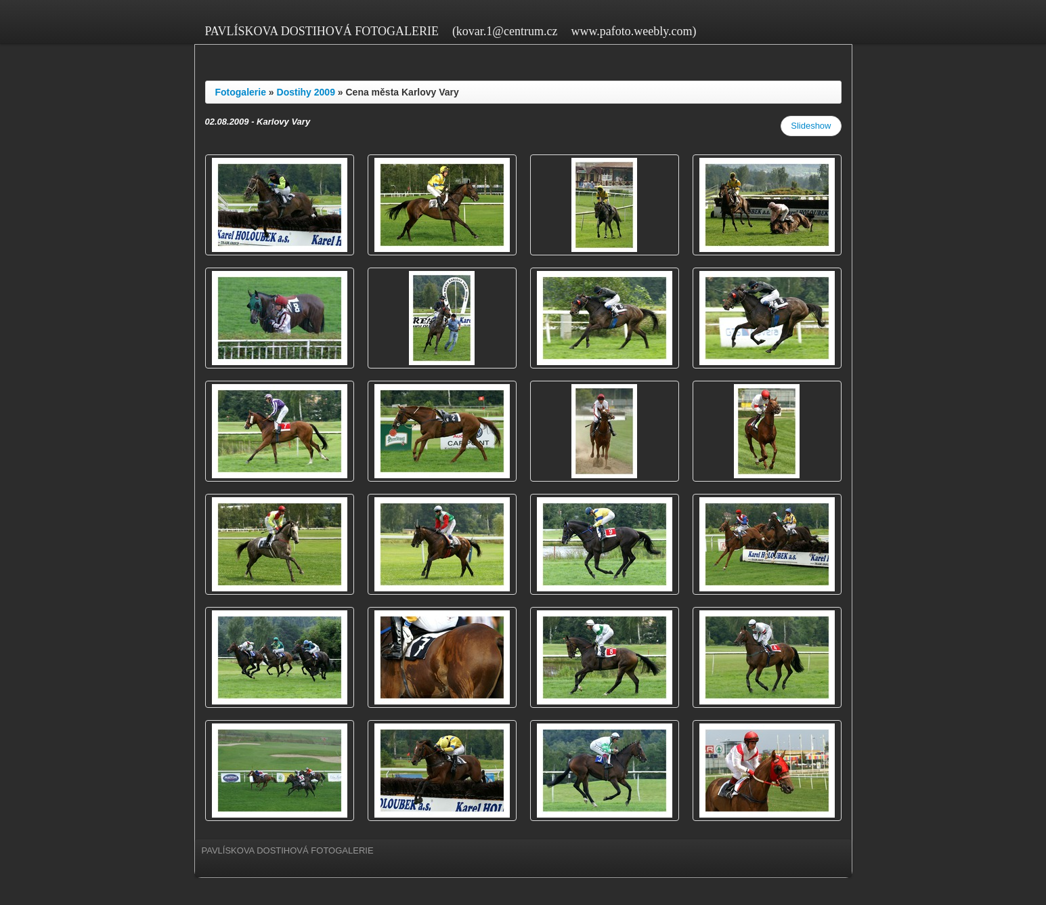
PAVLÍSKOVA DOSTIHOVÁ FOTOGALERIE (322, 31)
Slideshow (811, 126)
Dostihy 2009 (306, 92)
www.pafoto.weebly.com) (633, 31)
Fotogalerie (240, 92)
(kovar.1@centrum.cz (505, 31)
